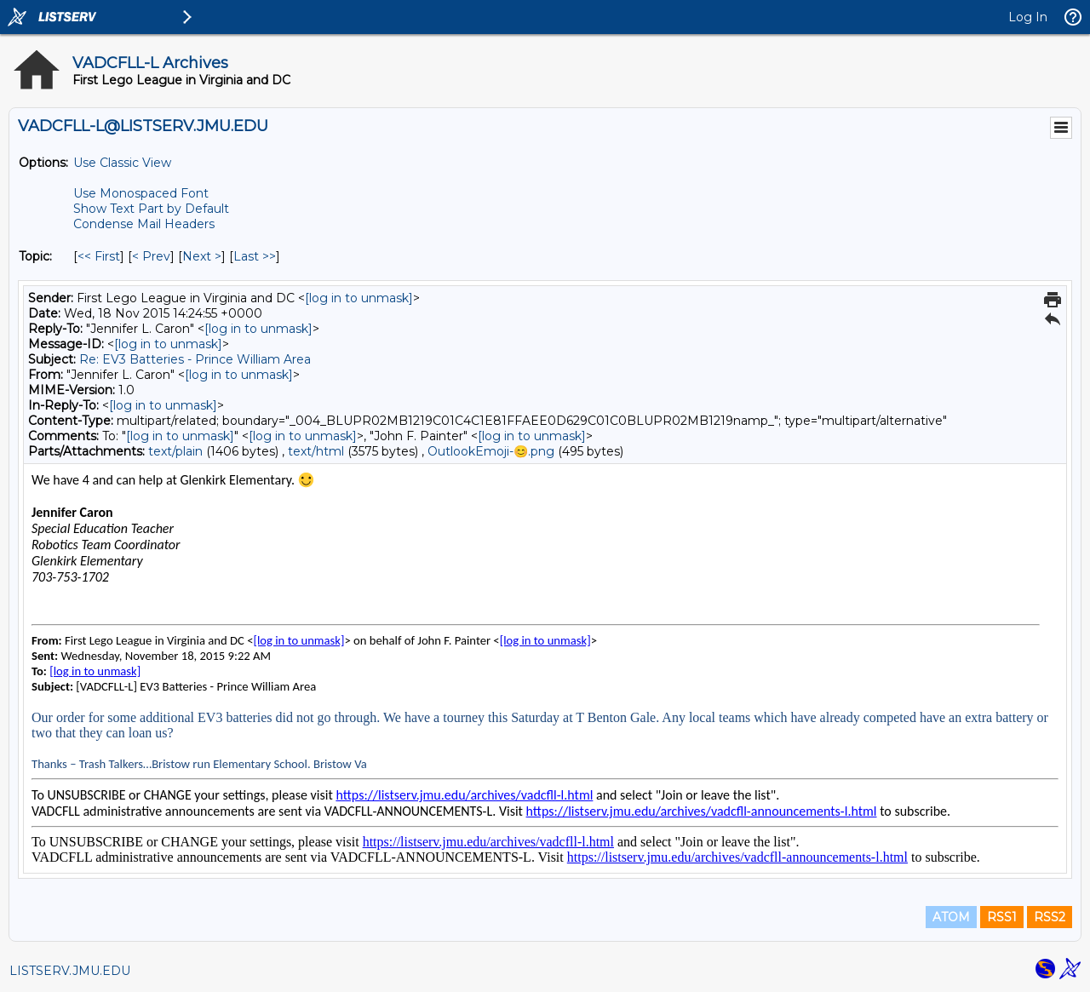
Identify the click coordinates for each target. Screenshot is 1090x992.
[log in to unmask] (359, 298)
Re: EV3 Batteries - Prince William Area (195, 359)
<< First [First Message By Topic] (98, 256)
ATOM (951, 917)
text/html (316, 451)
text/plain (175, 451)
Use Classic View (122, 162)
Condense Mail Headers (144, 224)
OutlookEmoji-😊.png (490, 451)
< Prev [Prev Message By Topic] (151, 256)
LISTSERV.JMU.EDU (69, 970)
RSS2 (1049, 917)
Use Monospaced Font (141, 193)
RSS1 (1002, 917)
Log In (1027, 17)
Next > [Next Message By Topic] (201, 256)
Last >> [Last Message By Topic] (254, 256)
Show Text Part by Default (151, 208)
